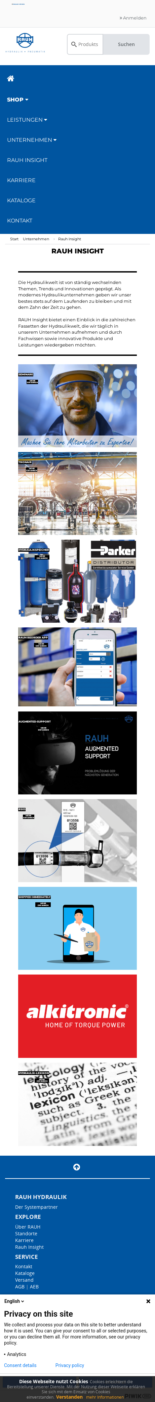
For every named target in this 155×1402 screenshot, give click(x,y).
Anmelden (133, 17)
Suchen (126, 44)
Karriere (21, 180)
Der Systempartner (36, 1207)
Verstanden (69, 1397)
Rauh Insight (69, 239)
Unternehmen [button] (31, 140)
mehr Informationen (105, 1397)
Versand (24, 1280)
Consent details (20, 1365)
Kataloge (21, 200)
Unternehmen (36, 239)
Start (14, 239)
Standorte (26, 1233)
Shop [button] (17, 99)
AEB (34, 1286)
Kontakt (19, 220)
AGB (20, 1286)
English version (18, 4)
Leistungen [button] (27, 120)
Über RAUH (27, 1227)
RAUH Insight (27, 160)
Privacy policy (69, 1365)
